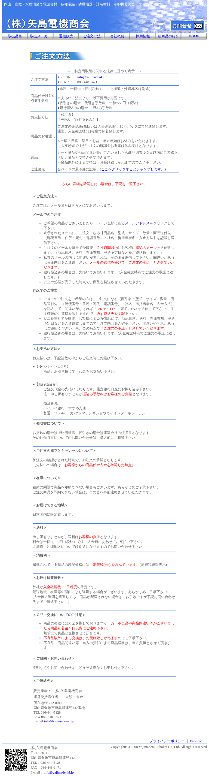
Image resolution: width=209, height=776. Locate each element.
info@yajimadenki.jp (92, 77)
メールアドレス (137, 223)
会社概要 (117, 36)
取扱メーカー (40, 36)
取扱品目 (15, 36)
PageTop (196, 741)
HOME (194, 36)
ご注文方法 (92, 36)
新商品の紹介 (168, 36)
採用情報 (143, 36)
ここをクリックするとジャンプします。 (133, 169)
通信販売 (66, 36)
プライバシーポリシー (167, 741)
